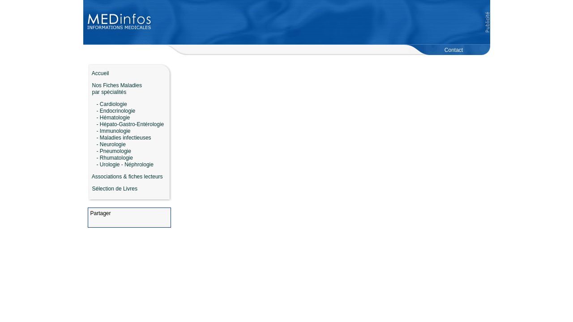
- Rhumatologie (115, 158)
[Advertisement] (321, 22)
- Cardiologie (112, 104)
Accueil (98, 73)
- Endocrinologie (116, 111)
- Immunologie (114, 131)
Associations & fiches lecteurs (127, 177)
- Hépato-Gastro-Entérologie (130, 124)
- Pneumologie (114, 151)
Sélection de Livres (114, 189)
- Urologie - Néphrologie (125, 164)
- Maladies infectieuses (124, 138)
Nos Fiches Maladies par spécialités (115, 88)
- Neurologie (111, 144)
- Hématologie (113, 117)
